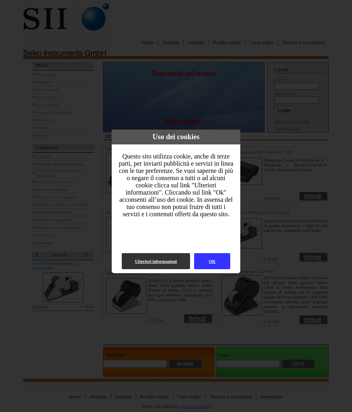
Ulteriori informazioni (156, 261)
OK (212, 261)
